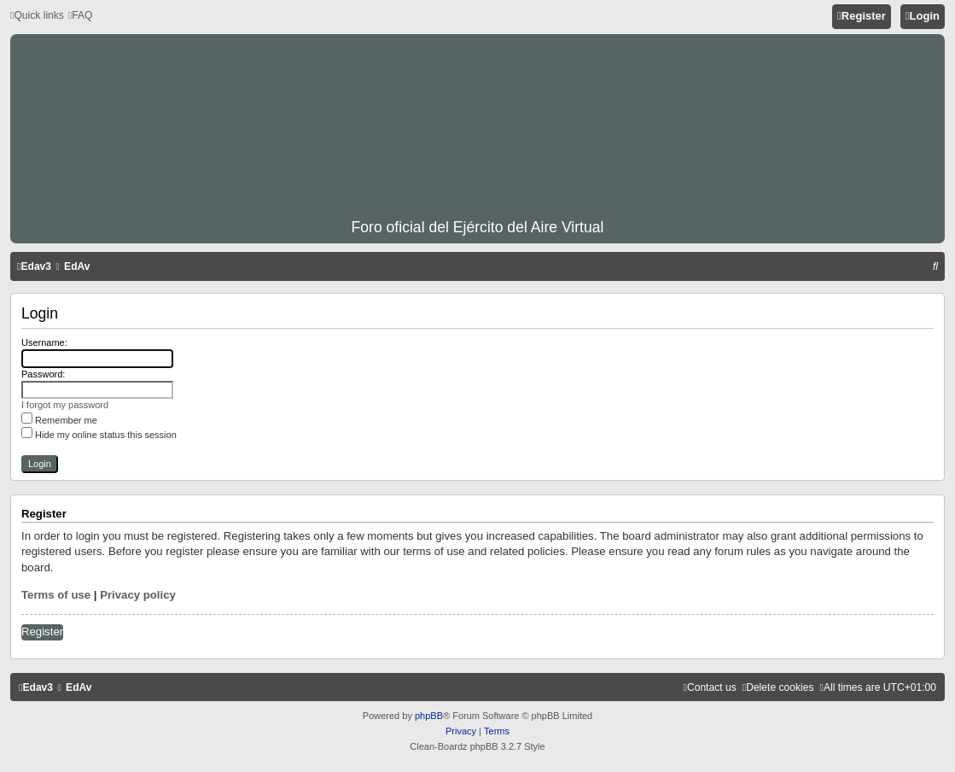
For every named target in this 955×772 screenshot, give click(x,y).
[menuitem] (80, 15)
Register (42, 631)
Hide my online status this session (99, 435)
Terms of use (55, 594)
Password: (43, 374)
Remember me (59, 420)
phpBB (429, 716)
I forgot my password (64, 405)
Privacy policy (138, 594)
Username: (44, 342)
